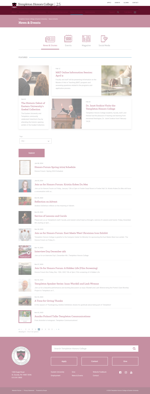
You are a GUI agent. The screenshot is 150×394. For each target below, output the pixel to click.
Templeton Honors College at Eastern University (33, 19)
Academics (23, 12)
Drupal (45, 390)
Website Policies (16, 390)
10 (49, 329)
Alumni (126, 2)
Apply (109, 2)
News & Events (76, 12)
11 (52, 329)
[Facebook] (120, 372)
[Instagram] (125, 372)
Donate (117, 2)
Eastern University (57, 372)
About (14, 12)
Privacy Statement (29, 390)
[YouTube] (131, 372)
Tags (21, 136)
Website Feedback (99, 372)
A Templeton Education (58, 12)
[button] (50, 40)
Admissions (90, 12)
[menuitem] (129, 12)
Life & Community (38, 12)
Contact (135, 2)
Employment (55, 376)
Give (73, 372)
